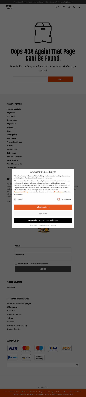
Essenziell (18, 197)
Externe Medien (64, 197)
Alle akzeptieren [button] (43, 205)
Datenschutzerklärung (21, 190)
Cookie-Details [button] (34, 223)
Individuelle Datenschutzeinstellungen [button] (43, 218)
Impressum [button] (53, 223)
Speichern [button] (43, 211)
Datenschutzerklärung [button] (44, 223)
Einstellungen (58, 190)
